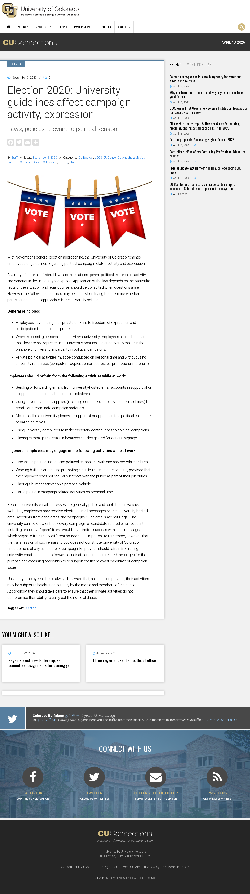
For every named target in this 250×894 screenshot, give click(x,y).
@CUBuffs (72, 716)
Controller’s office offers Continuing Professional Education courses (207, 153)
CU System (50, 162)
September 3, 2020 (44, 157)
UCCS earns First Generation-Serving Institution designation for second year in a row (208, 110)
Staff (14, 157)
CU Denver (110, 157)
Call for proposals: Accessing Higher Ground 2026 (202, 139)
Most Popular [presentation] (199, 64)
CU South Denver (31, 162)
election (31, 608)
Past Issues (82, 27)
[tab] (175, 64)
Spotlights (44, 27)
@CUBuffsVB (46, 720)
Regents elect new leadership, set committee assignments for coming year (40, 662)
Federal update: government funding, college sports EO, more (205, 170)
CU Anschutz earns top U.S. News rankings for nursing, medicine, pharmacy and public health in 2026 (205, 126)
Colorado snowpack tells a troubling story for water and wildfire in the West (205, 79)
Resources (104, 27)
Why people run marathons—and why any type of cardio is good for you (207, 94)
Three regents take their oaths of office (124, 660)
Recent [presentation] (175, 64)
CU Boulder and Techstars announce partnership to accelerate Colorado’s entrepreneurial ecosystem (202, 186)
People (62, 27)
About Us (124, 27)
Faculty (63, 162)
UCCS (98, 157)
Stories (23, 27)
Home (8, 27)
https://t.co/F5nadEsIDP (219, 720)
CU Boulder (86, 157)
